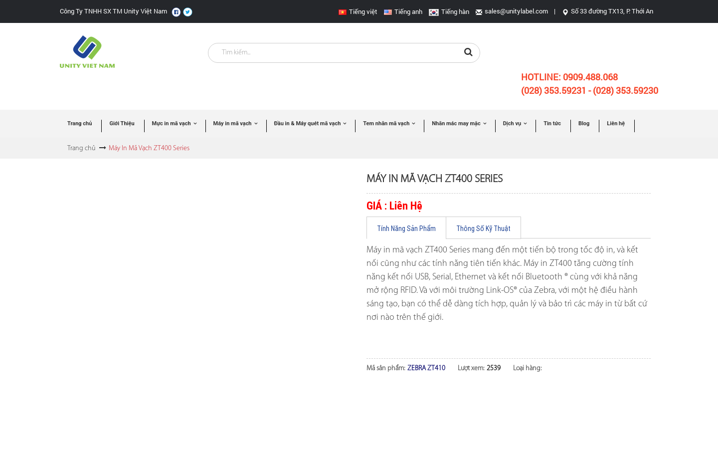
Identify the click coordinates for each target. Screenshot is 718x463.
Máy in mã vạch (232, 123)
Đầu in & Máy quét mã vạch (307, 123)
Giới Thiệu (121, 123)
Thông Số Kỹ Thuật (483, 228)
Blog (583, 123)
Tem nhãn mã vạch (386, 123)
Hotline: (569, 77)
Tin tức (552, 123)
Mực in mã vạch (171, 123)
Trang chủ (81, 148)
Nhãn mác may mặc (456, 123)
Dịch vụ (512, 123)
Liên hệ (616, 123)
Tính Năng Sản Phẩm (406, 228)
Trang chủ (79, 123)
